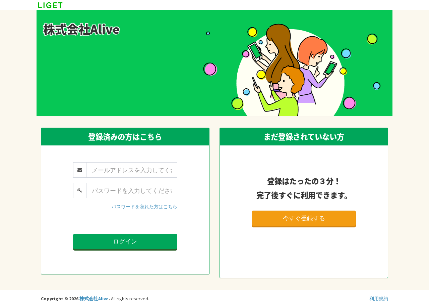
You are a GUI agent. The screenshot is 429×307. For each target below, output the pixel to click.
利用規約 (378, 299)
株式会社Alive (94, 299)
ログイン (125, 241)
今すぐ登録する (304, 218)
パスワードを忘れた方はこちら (144, 207)
